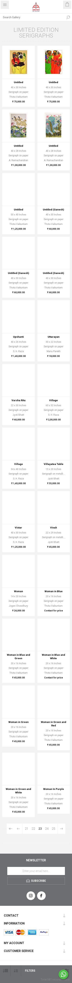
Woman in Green (18, 722)
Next (62, 828)
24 (47, 829)
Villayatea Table (53, 464)
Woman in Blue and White (53, 656)
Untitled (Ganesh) (53, 209)
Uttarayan (54, 336)
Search (68, 17)
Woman (18, 591)
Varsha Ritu (19, 400)
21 (26, 829)
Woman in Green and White (18, 791)
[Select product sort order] (16, 970)
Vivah (53, 527)
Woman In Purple (53, 789)
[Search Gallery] (32, 17)
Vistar (18, 527)
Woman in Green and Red (53, 724)
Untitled (18, 82)
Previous (18, 828)
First (10, 828)
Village (53, 400)
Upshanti (18, 336)
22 (33, 829)
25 (53, 829)
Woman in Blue (54, 591)
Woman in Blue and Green (18, 656)
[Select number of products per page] (5, 970)
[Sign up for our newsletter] (36, 871)
